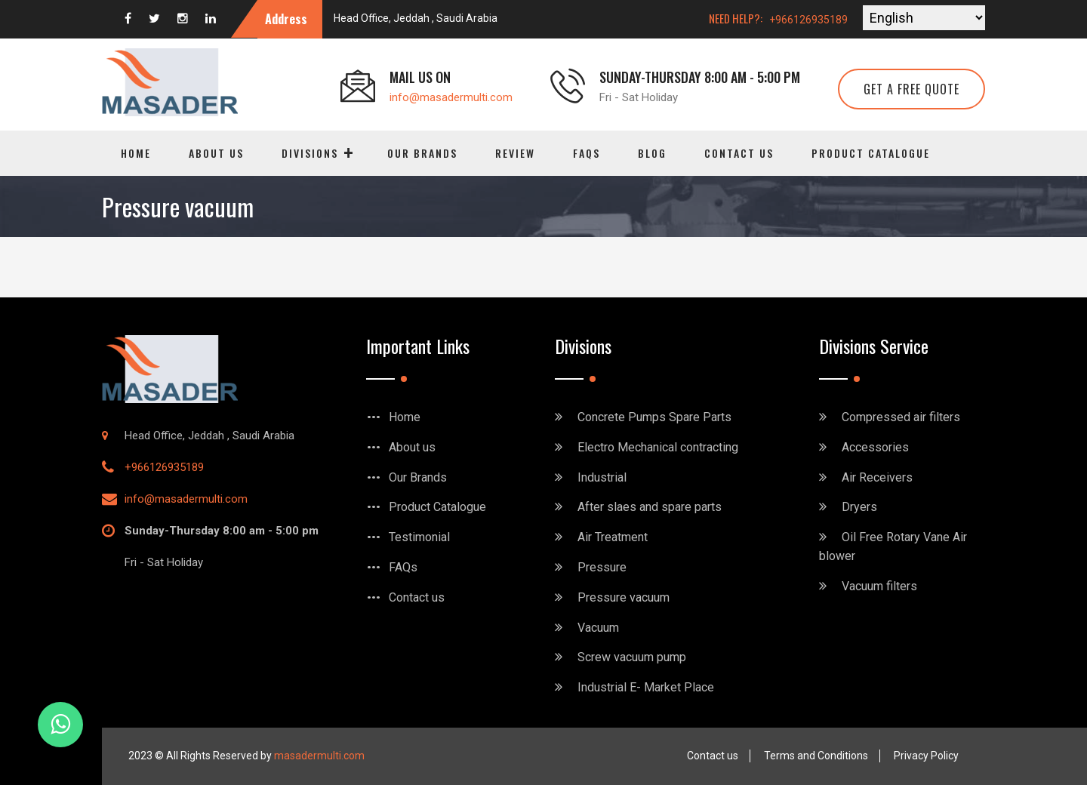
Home (136, 153)
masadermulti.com (319, 756)
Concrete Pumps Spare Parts (654, 417)
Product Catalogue (870, 153)
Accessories (875, 447)
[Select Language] (924, 17)
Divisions (310, 153)
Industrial (602, 477)
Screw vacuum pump (631, 657)
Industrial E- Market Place (645, 687)
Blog (652, 153)
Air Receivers (877, 477)
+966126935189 (808, 20)
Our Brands (422, 153)
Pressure (602, 567)
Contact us (739, 153)
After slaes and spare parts (649, 507)
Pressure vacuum (623, 597)
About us (216, 153)
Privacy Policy (926, 756)
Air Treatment (612, 537)
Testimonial (419, 537)
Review (515, 153)
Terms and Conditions (816, 756)
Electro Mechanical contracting (657, 447)
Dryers (859, 507)
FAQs (586, 153)
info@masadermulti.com (451, 97)
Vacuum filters (879, 586)
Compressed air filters (901, 417)
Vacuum (598, 627)
